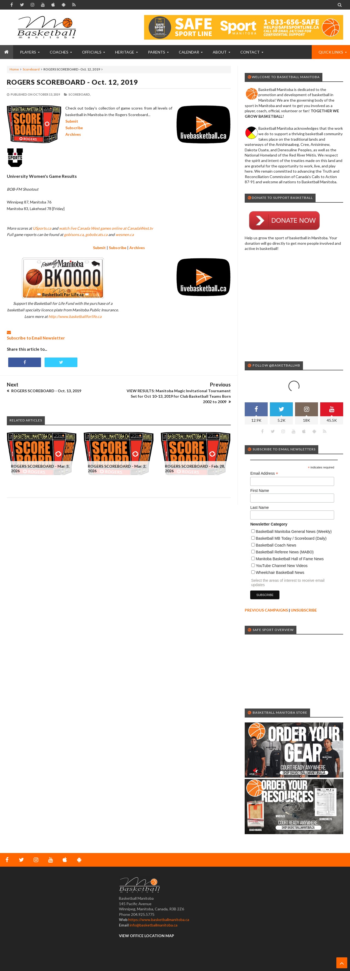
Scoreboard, (80, 94)
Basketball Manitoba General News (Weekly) (294, 531)
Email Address (264, 473)
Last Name (259, 507)
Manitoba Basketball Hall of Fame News (289, 559)
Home (14, 69)
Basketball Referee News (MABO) (285, 552)
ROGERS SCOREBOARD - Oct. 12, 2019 (72, 82)
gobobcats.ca (96, 234)
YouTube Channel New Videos (281, 565)
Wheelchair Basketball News (280, 572)
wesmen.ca (124, 234)
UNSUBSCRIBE (304, 610)
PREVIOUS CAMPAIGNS (266, 610)
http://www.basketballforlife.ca (74, 316)
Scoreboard (31, 69)
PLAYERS (28, 52)
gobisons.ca (74, 234)
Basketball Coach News (276, 545)
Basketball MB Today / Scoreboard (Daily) (291, 538)
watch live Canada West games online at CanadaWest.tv (106, 228)
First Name (259, 490)
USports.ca (42, 228)
